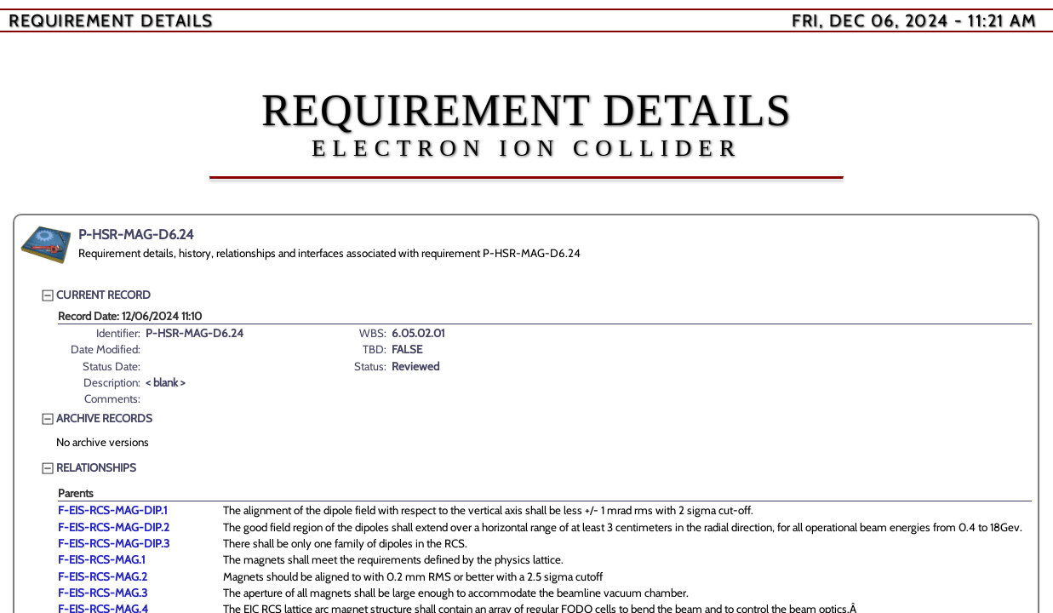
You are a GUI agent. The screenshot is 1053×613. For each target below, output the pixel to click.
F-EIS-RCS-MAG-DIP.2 (113, 527)
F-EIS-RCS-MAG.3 (102, 592)
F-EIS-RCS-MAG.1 (101, 559)
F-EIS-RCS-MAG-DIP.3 (113, 543)
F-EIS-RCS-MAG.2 (102, 576)
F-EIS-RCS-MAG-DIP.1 (112, 510)
